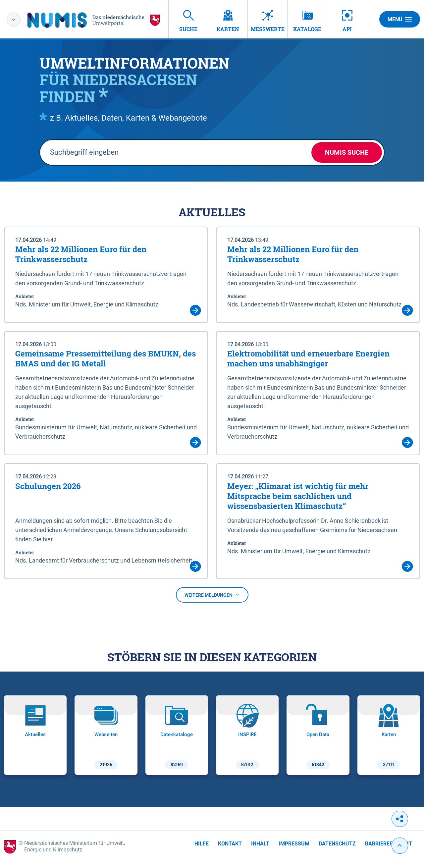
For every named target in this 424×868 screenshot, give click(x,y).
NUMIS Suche (346, 152)
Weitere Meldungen (212, 595)
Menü (400, 19)
